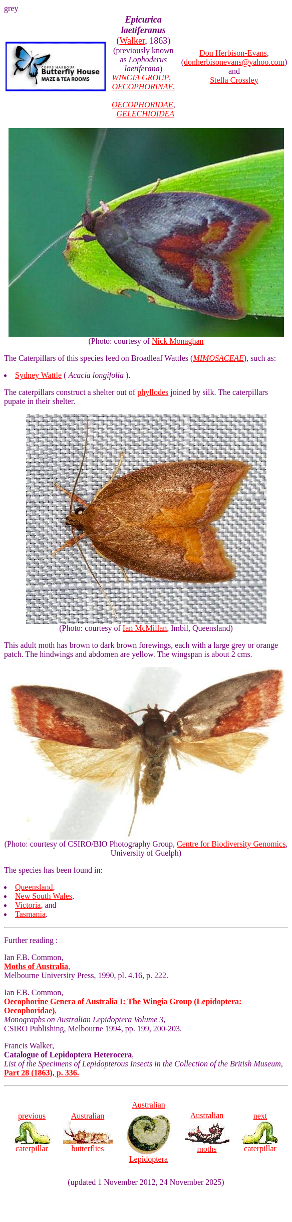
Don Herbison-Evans (233, 53)
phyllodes (152, 392)
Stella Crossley (234, 80)
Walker (132, 41)
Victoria (28, 905)
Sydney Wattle (38, 375)
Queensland (34, 887)
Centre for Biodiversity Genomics (231, 844)
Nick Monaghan (178, 341)
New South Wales (43, 896)
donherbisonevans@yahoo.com (234, 62)
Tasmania (30, 914)
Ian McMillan (145, 628)
